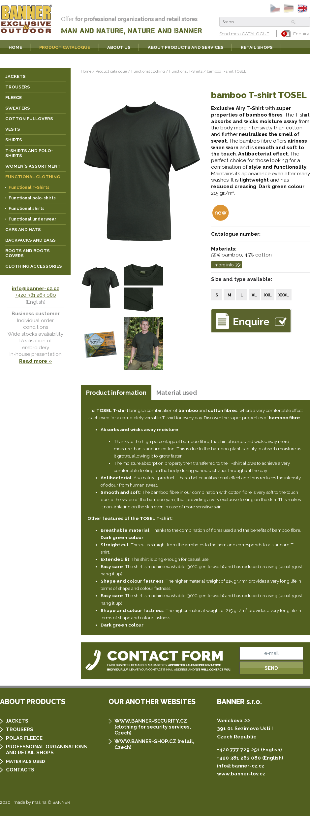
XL (254, 294)
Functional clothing (148, 71)
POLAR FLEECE (24, 738)
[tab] (116, 392)
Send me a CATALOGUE (244, 33)
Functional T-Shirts (185, 71)
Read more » (35, 361)
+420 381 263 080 (35, 295)
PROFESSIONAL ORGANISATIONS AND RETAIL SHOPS (46, 750)
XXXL (283, 294)
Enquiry (296, 33)
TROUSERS (19, 729)
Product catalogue (111, 71)
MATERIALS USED (25, 761)
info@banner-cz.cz (35, 288)
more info (224, 264)
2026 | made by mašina (23, 802)
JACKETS (17, 721)
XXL (268, 294)
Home (86, 71)
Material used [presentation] (176, 392)
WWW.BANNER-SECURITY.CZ (150, 721)
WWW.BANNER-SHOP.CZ (145, 741)
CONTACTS (20, 770)
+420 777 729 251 (238, 750)
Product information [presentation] (116, 392)
